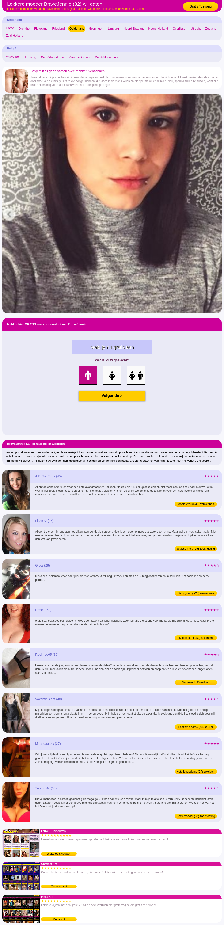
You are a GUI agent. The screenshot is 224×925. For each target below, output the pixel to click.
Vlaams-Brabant (79, 57)
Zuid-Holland (14, 35)
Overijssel (179, 28)
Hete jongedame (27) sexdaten (196, 771)
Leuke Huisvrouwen (58, 853)
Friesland (58, 28)
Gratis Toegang (201, 6)
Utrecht (196, 28)
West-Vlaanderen (107, 57)
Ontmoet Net (59, 886)
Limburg (113, 28)
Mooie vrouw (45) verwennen (196, 504)
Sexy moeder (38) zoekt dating (196, 816)
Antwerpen (13, 56)
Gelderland (76, 28)
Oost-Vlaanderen (52, 57)
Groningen (96, 28)
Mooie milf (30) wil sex (196, 682)
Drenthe (24, 28)
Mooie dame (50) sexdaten (196, 638)
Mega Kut (59, 919)
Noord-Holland (158, 28)
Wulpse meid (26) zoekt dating (196, 548)
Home (10, 28)
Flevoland (40, 28)
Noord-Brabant (134, 28)
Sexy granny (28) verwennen (196, 593)
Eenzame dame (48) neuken (195, 727)
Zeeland (210, 28)
